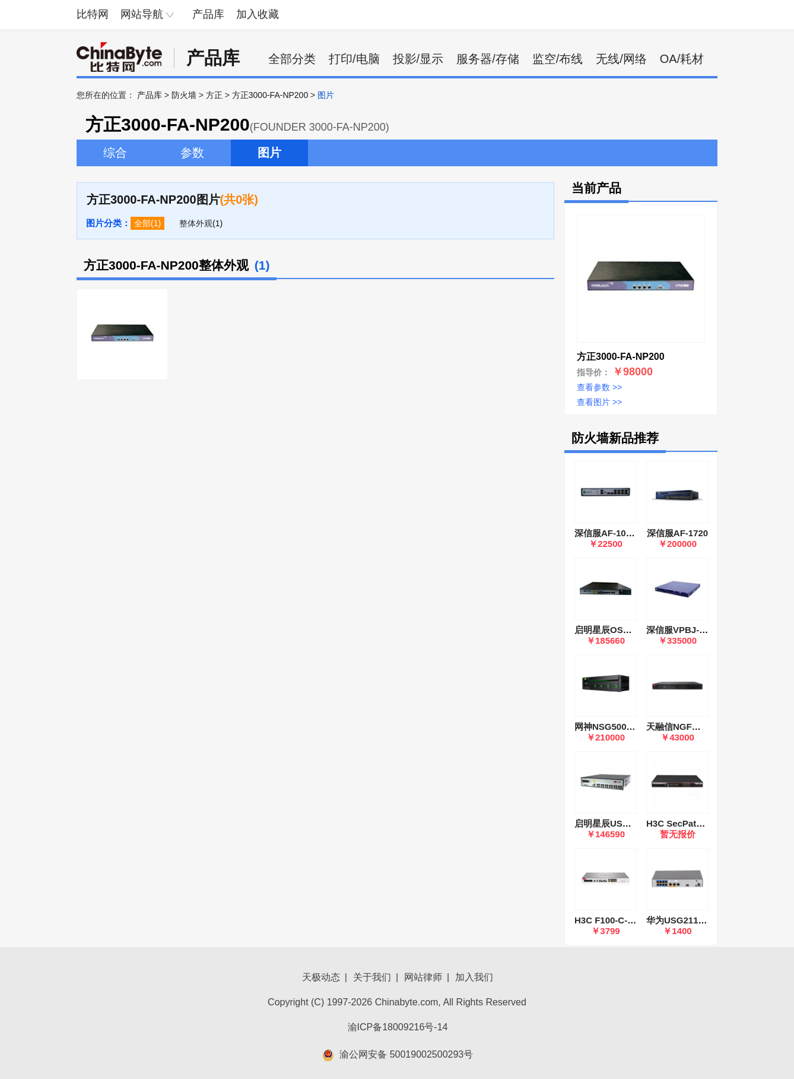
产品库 (208, 14)
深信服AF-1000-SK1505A (625, 533)
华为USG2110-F (679, 920)
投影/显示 (418, 58)
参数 (192, 152)
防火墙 (183, 95)
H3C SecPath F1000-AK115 (703, 823)
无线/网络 (621, 58)
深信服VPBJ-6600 (682, 630)
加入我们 (474, 977)
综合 (115, 152)
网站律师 (423, 977)
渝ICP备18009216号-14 (398, 1027)
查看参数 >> (599, 387)
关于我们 (372, 977)
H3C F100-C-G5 (606, 920)
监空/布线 (557, 58)
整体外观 (195, 223)
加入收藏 (257, 14)
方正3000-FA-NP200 (270, 95)
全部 (142, 223)
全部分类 (292, 58)
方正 (214, 95)
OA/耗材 (682, 58)
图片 (269, 152)
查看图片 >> (599, 402)
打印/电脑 (354, 58)
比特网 (93, 14)
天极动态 (321, 977)
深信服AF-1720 (677, 533)
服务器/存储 (487, 58)
